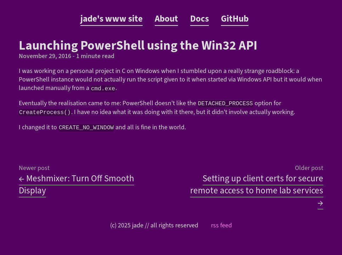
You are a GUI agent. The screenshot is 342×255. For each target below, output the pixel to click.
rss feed (221, 224)
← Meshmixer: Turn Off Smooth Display (76, 183)
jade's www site (111, 18)
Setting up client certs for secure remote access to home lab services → (256, 189)
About (166, 18)
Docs (199, 18)
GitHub (235, 18)
